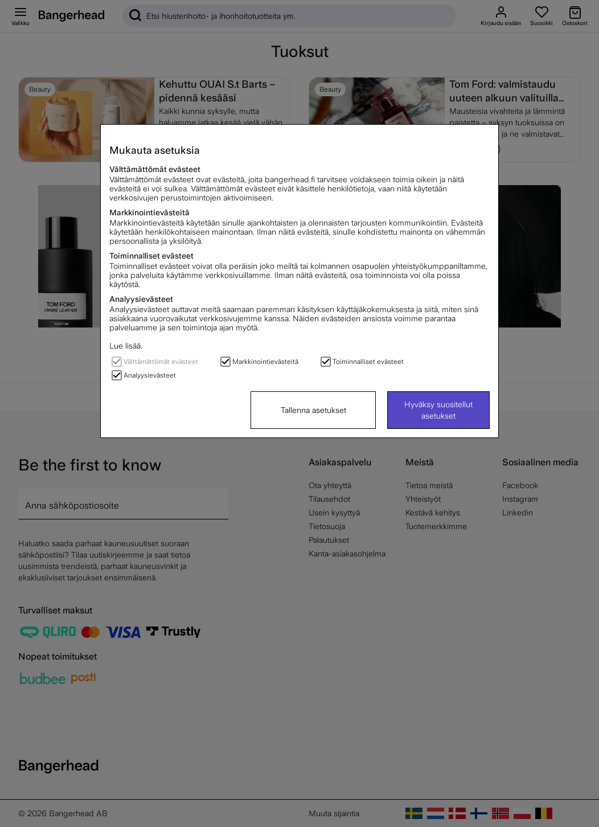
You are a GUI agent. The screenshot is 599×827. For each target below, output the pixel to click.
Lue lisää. (125, 345)
